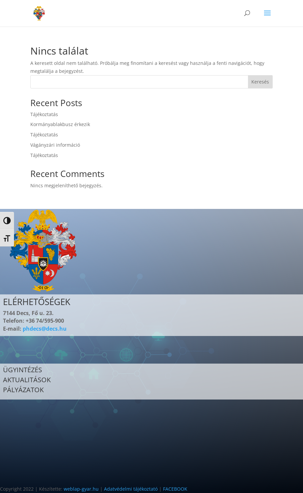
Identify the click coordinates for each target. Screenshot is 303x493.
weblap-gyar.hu (81, 489)
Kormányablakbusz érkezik (60, 124)
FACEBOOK (175, 489)
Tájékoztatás (44, 114)
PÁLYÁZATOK (23, 389)
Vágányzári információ (55, 145)
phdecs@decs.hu (45, 328)
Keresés (260, 82)
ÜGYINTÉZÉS (22, 369)
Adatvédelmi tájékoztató (131, 489)
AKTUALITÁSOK (27, 379)
